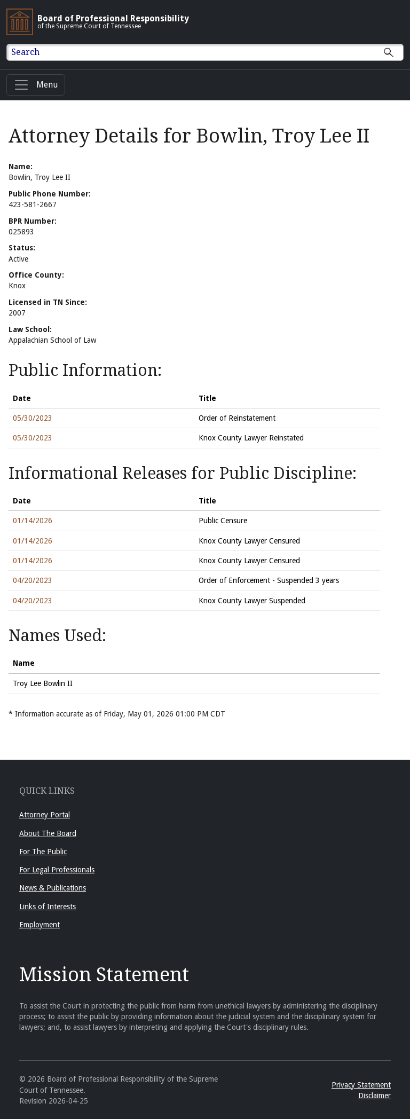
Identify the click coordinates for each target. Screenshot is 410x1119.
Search (25, 52)
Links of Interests (47, 906)
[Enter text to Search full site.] (212, 52)
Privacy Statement (361, 1085)
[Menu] (35, 85)
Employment (39, 924)
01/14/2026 (32, 520)
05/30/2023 (32, 418)
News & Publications (52, 888)
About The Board (47, 833)
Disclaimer (374, 1095)
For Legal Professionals (56, 869)
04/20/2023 (32, 580)
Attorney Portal (44, 814)
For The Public (43, 851)
